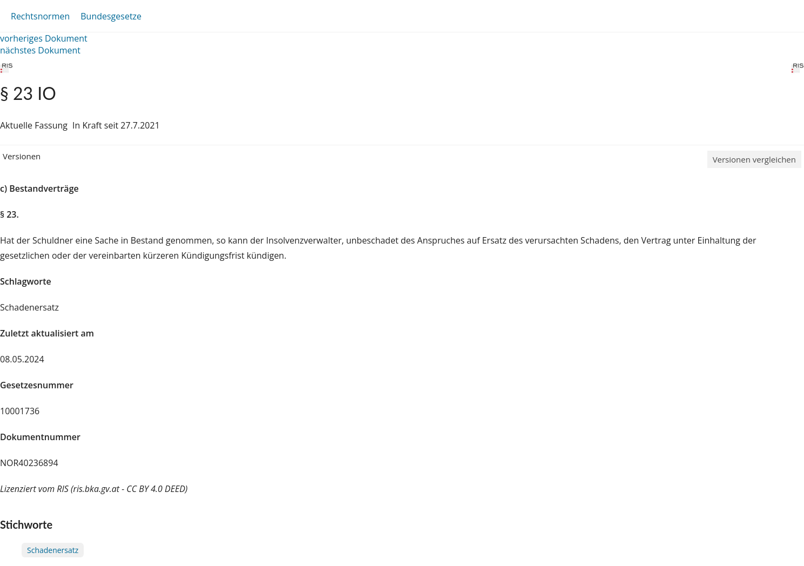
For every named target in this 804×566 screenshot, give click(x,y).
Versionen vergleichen (754, 159)
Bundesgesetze (110, 16)
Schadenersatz (52, 550)
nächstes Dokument (40, 50)
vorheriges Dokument (43, 38)
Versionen (21, 156)
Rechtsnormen (40, 16)
